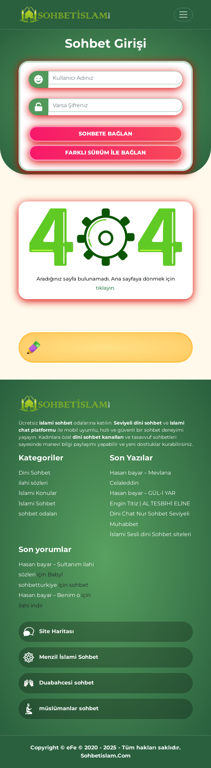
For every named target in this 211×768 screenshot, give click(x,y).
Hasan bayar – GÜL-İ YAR (143, 493)
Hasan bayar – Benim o (49, 595)
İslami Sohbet (37, 503)
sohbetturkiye (38, 585)
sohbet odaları (38, 513)
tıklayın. (105, 288)
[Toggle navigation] (183, 14)
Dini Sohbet (35, 473)
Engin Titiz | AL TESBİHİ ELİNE (150, 503)
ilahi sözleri (33, 483)
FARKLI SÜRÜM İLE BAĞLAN (105, 152)
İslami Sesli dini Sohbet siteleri (150, 534)
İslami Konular (38, 493)
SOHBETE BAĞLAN (105, 133)
